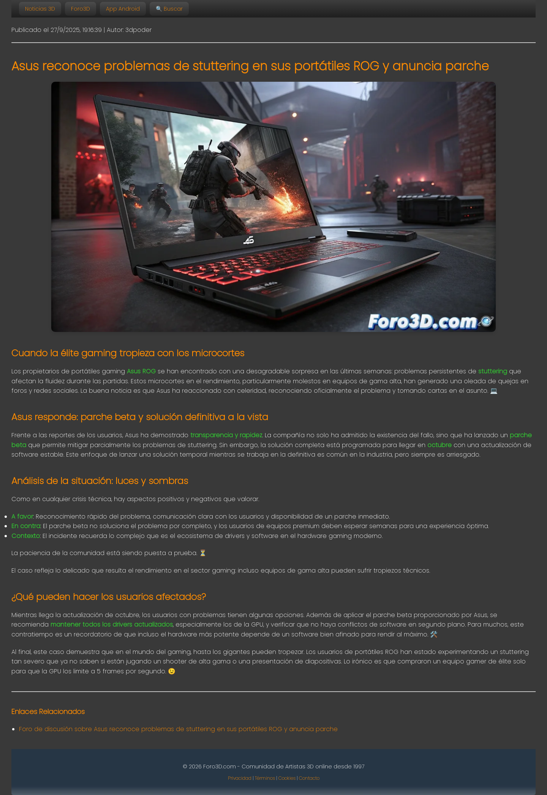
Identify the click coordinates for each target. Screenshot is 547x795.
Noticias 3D (40, 9)
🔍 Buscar (169, 9)
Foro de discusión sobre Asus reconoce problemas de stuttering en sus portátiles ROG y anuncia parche (178, 729)
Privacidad (239, 778)
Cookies (287, 778)
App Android (123, 9)
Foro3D (80, 9)
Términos (265, 778)
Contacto (309, 778)
